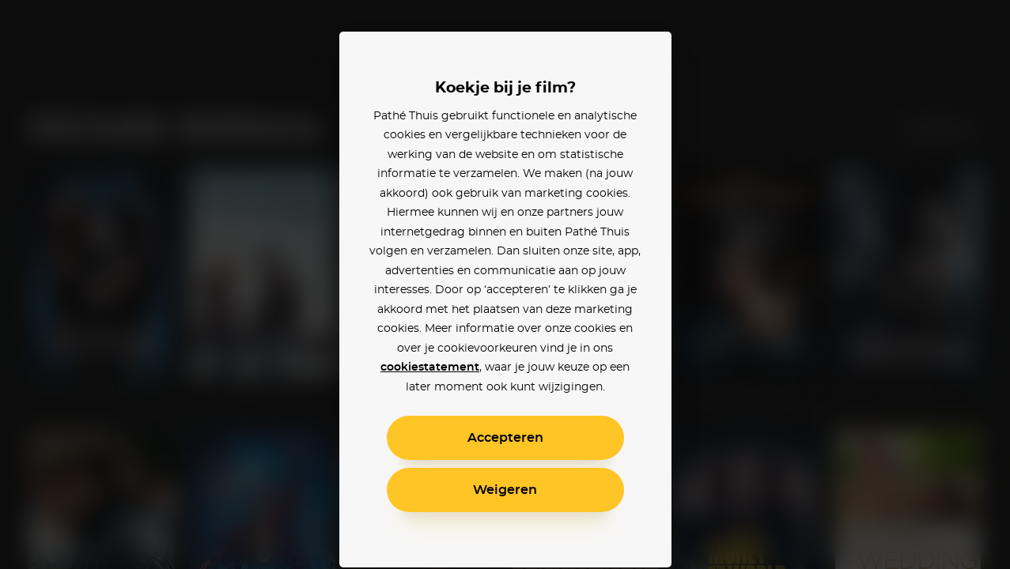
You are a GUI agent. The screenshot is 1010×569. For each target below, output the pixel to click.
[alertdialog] (505, 284)
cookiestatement (429, 367)
